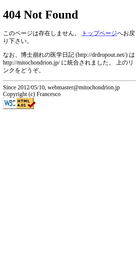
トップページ (99, 33)
